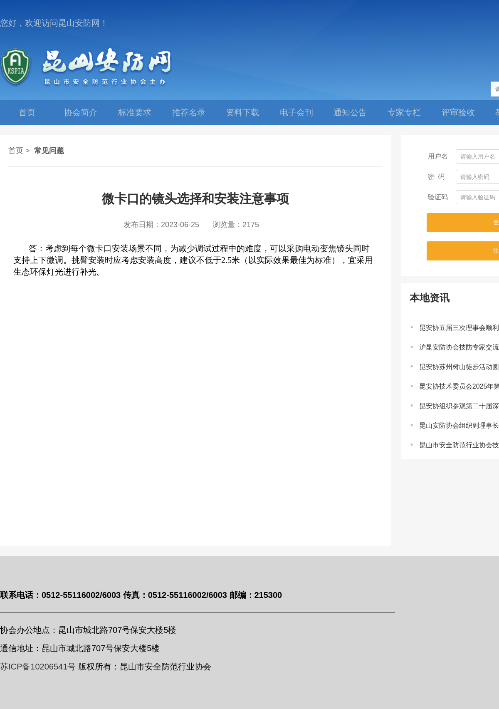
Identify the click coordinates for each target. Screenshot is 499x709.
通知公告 (350, 112)
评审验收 (458, 112)
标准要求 (134, 112)
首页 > (19, 150)
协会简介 (80, 112)
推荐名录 (188, 112)
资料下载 (242, 112)
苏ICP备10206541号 (38, 666)
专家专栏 (404, 112)
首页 (27, 112)
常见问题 (49, 150)
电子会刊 (296, 112)
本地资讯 (430, 297)
